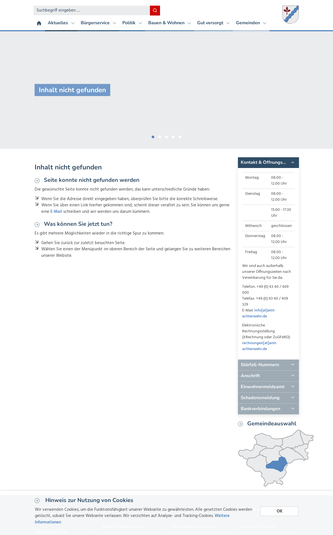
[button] (268, 162)
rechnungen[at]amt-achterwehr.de (259, 346)
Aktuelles (61, 23)
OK (279, 511)
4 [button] (173, 136)
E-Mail (56, 211)
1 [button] (153, 136)
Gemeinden (251, 23)
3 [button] (166, 136)
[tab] (268, 162)
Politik (132, 23)
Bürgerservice (98, 23)
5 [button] (180, 136)
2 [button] (160, 136)
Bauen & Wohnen (169, 23)
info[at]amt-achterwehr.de (259, 313)
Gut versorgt (213, 23)
